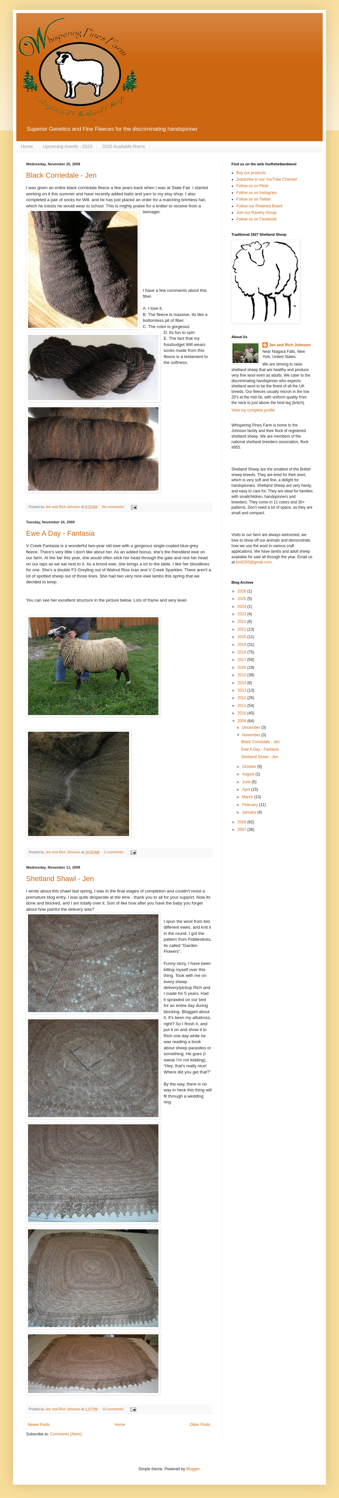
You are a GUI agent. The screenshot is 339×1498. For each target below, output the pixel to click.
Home (27, 146)
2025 (242, 598)
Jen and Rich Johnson (290, 345)
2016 (242, 667)
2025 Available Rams (123, 146)
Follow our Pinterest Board (259, 206)
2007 (242, 829)
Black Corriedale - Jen (61, 175)
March (248, 797)
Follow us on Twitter (253, 199)
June (247, 782)
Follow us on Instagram (256, 192)
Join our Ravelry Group (256, 212)
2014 (242, 683)
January (249, 812)
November (251, 735)
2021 (242, 629)
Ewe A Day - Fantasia (60, 533)
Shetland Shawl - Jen (60, 879)
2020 (242, 637)
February (250, 804)
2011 (242, 705)
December (251, 727)
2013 (242, 690)
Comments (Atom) (65, 1434)
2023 (242, 614)
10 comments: (113, 1409)
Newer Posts (39, 1424)
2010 (242, 713)
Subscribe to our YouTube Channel (266, 179)
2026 (242, 591)
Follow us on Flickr (252, 186)
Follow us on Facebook (256, 219)
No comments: (114, 507)
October (249, 766)
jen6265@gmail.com (254, 562)
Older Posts (200, 1424)
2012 (242, 698)
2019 (242, 644)
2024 (242, 606)
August (249, 774)
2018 (242, 652)
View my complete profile (253, 410)
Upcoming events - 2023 (67, 146)
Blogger (192, 1469)
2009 (242, 721)
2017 (242, 659)
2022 (242, 621)
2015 (242, 675)
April (246, 789)
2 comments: (114, 852)
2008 (242, 822)
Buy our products (251, 173)
